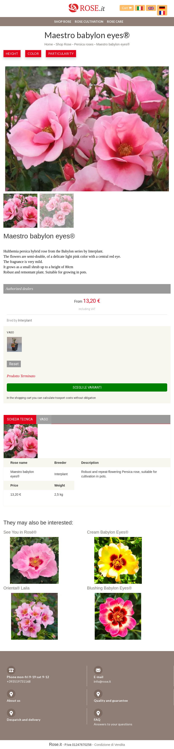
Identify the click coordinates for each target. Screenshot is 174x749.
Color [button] (33, 53)
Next (163, 130)
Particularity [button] (61, 53)
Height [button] (12, 53)
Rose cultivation (89, 21)
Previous (10, 130)
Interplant (25, 320)
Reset (14, 364)
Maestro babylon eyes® (113, 44)
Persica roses (84, 44)
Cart (127, 8)
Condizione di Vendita (109, 745)
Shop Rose (62, 21)
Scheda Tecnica (20, 419)
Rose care (115, 21)
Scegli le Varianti (87, 387)
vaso (44, 419)
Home (48, 44)
